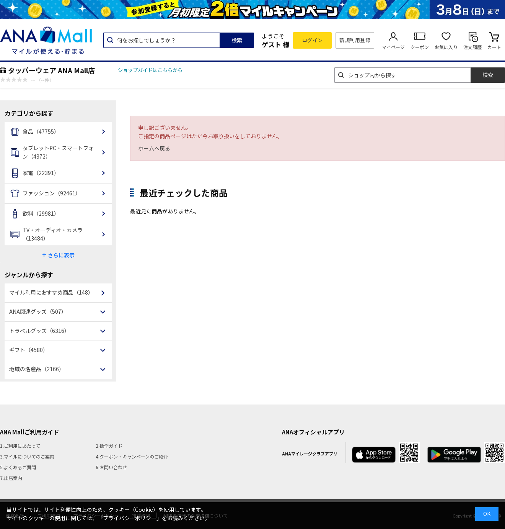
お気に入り (446, 47)
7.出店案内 (11, 478)
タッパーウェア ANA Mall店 (51, 70)
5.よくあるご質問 (18, 467)
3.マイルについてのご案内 (27, 456)
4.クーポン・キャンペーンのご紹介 (132, 456)
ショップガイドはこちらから (150, 70)
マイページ (393, 47)
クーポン (420, 47)
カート (494, 47)
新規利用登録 (354, 40)
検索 (236, 40)
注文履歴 (472, 47)
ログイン (312, 40)
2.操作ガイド (109, 445)
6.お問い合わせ (111, 467)
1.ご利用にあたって (20, 445)
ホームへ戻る (154, 148)
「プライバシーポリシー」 (130, 518)
